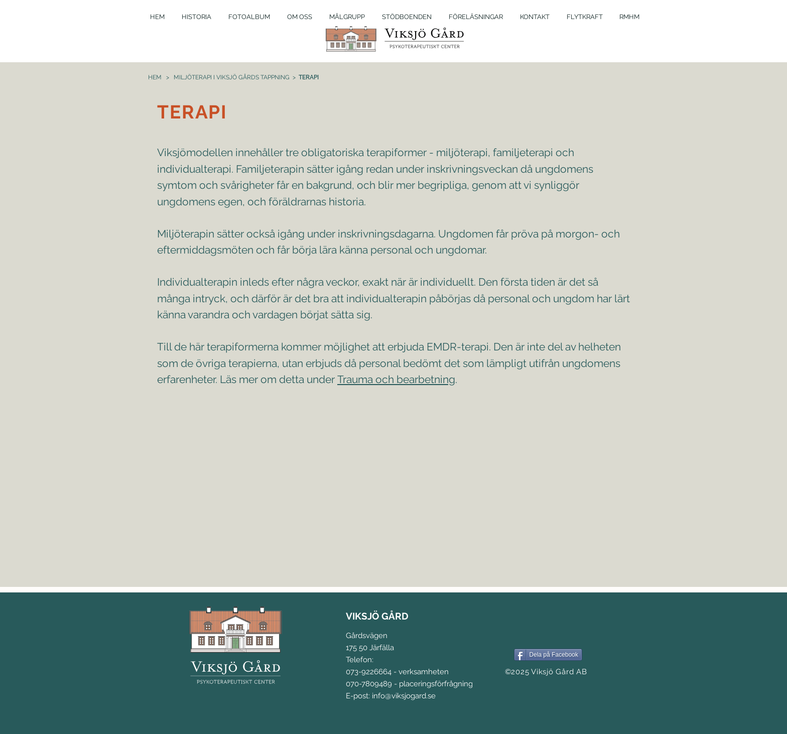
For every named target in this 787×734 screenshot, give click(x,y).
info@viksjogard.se (404, 695)
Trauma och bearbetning (396, 379)
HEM (155, 77)
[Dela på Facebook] (548, 655)
